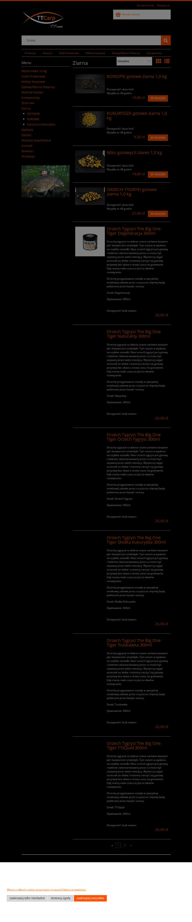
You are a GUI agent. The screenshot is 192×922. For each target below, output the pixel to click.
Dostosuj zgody (61, 898)
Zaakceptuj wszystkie (90, 898)
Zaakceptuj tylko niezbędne (27, 898)
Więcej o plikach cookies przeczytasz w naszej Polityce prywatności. (46, 889)
